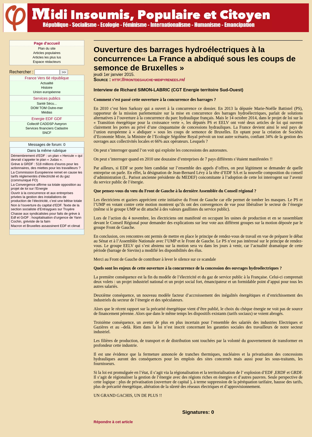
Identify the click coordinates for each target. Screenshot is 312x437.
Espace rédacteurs (47, 62)
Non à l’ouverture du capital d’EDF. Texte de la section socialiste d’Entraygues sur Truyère (45, 207)
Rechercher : (21, 72)
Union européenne (47, 92)
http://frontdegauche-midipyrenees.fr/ (148, 79)
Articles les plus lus (47, 57)
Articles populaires (47, 53)
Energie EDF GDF (47, 119)
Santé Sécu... (47, 103)
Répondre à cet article (113, 422)
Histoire (46, 87)
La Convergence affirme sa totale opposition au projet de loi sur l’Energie (46, 186)
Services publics (46, 98)
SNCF (46, 133)
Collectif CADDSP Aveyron (47, 124)
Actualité (46, 83)
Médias (47, 112)
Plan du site (47, 48)
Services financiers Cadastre (47, 128)
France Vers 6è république (47, 78)
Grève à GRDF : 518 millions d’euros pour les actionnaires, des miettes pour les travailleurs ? (46, 166)
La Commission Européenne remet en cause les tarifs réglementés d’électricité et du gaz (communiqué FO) (46, 176)
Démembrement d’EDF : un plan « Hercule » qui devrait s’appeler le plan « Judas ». (46, 157)
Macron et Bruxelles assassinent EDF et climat (45, 226)
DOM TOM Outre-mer (47, 108)
